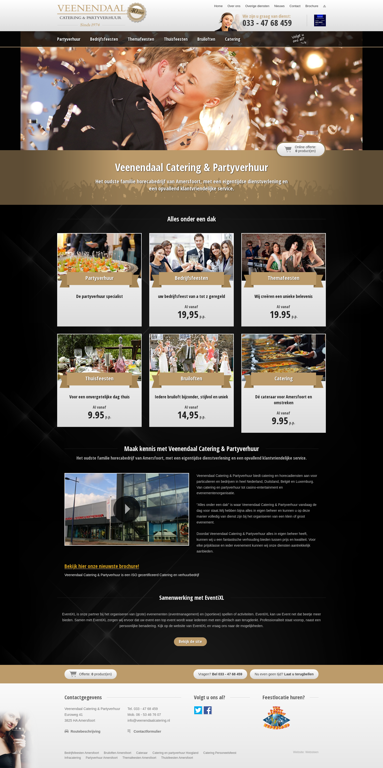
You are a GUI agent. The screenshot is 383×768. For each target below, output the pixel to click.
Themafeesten (141, 39)
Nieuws (279, 6)
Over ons (233, 6)
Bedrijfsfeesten (104, 39)
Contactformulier (147, 731)
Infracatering (72, 757)
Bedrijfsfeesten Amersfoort (81, 753)
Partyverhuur (68, 39)
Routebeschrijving (85, 731)
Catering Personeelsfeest (219, 753)
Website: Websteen (306, 752)
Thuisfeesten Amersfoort (177, 757)
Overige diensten (257, 6)
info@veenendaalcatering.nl (149, 720)
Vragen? (220, 674)
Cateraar (142, 753)
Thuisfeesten (176, 39)
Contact (294, 6)
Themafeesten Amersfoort (139, 757)
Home (218, 6)
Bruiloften (206, 39)
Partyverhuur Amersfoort (101, 757)
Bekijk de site (190, 641)
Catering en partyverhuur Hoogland (175, 753)
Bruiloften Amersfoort (117, 753)
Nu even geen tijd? (284, 674)
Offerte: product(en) (95, 674)
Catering (232, 39)
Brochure (311, 6)
